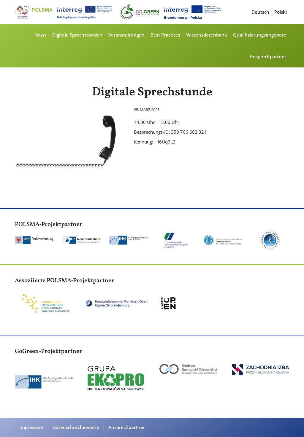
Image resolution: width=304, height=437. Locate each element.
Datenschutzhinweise (76, 427)
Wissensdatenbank (206, 35)
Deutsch (260, 12)
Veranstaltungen (126, 35)
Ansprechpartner (268, 56)
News (40, 35)
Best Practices (165, 35)
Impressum (31, 427)
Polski (280, 12)
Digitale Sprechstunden (77, 35)
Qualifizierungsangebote (259, 35)
